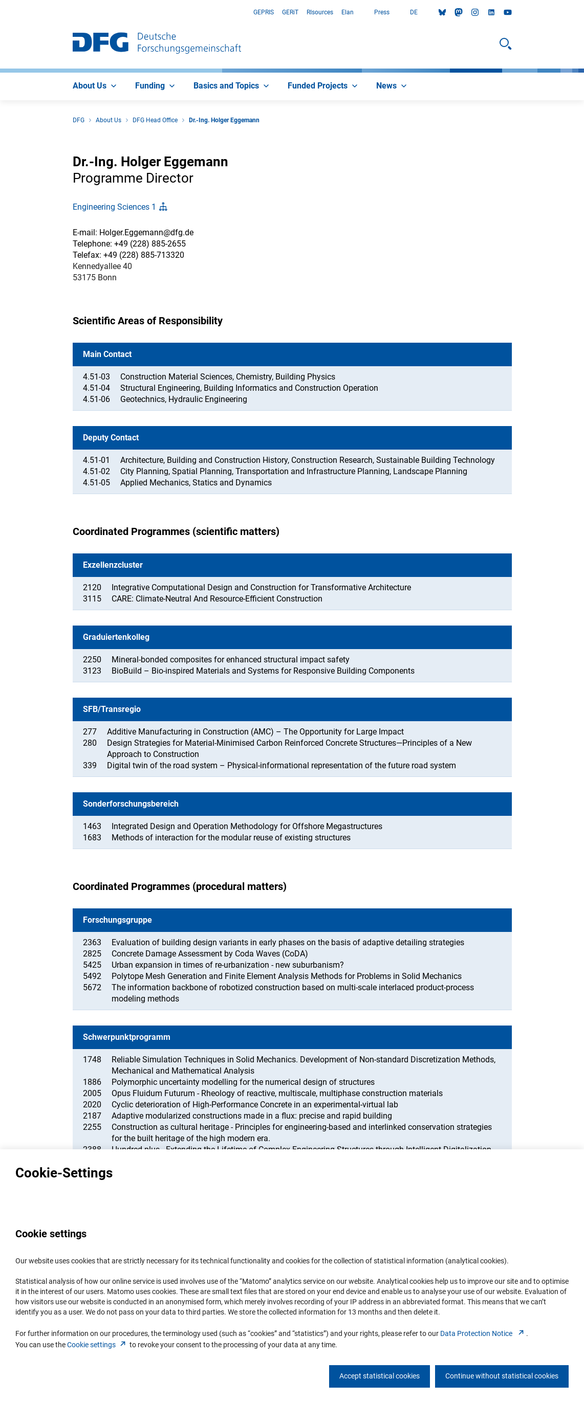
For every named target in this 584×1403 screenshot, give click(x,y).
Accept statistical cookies (379, 1376)
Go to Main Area (0, 12)
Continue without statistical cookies (501, 1376)
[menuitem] (96, 86)
